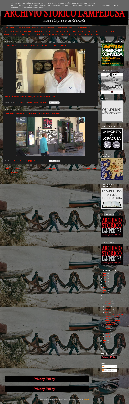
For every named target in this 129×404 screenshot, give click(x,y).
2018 (105, 295)
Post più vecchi (89, 168)
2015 (105, 343)
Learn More (106, 5)
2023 (105, 281)
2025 (105, 276)
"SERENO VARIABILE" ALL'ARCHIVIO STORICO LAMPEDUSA (32, 114)
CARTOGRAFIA (77, 31)
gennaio (108, 336)
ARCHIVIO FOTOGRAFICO (28, 28)
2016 (105, 340)
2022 (105, 284)
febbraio (108, 333)
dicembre (108, 301)
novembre (108, 304)
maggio (107, 328)
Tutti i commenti (108, 370)
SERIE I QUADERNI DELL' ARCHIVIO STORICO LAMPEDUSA (27, 31)
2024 (105, 278)
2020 (105, 290)
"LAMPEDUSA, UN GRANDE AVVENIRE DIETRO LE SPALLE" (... (114, 316)
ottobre (107, 306)
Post (104, 366)
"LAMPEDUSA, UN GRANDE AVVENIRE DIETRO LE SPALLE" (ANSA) (36, 46)
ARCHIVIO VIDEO (47, 28)
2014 (105, 345)
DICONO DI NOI (108, 31)
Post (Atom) (15, 172)
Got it (116, 5)
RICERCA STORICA (60, 31)
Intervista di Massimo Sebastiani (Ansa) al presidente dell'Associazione (30, 96)
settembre (108, 309)
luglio (107, 312)
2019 (105, 293)
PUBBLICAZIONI (84, 28)
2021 (105, 287)
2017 (105, 298)
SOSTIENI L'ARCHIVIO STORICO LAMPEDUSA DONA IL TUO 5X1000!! (73, 35)
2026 (105, 273)
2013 (105, 348)
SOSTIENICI (39, 35)
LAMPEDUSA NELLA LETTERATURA (18, 35)
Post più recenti (12, 168)
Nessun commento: (40, 102)
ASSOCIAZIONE (92, 31)
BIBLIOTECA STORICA (66, 28)
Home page (50, 168)
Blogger (86, 399)
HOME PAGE (9, 28)
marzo (107, 331)
